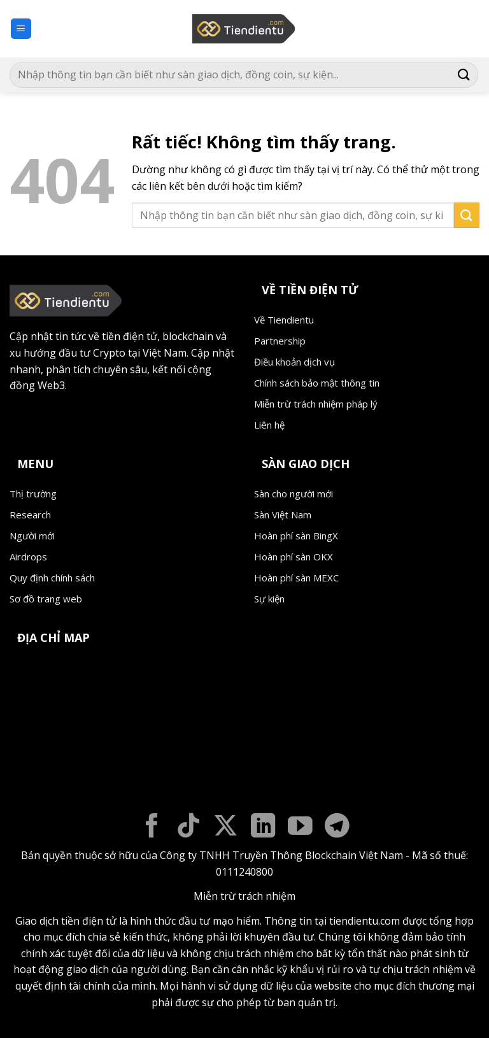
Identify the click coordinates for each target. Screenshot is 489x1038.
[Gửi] (464, 74)
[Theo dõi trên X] (225, 827)
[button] (21, 28)
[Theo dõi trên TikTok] (188, 827)
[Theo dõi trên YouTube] (300, 827)
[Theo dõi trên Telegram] (337, 827)
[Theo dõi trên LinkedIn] (263, 827)
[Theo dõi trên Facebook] (151, 827)
